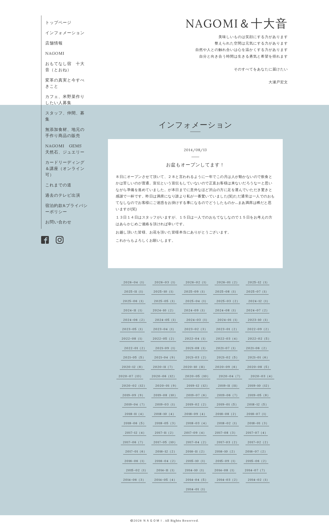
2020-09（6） (227, 367)
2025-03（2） (228, 301)
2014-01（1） (196, 489)
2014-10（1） (195, 470)
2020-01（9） (166, 385)
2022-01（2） (135, 348)
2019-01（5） (228, 404)
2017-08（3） (226, 432)
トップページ (58, 22)
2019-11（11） (228, 385)
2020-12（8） (133, 367)
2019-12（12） (198, 385)
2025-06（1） (134, 301)
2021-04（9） (165, 357)
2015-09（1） (226, 461)
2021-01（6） (259, 357)
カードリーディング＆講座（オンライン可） (65, 168)
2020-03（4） (262, 376)
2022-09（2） (259, 329)
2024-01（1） (228, 320)
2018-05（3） (166, 423)
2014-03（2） (228, 480)
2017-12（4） (135, 432)
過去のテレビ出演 (62, 195)
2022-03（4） (227, 338)
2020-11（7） (164, 367)
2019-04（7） (135, 404)
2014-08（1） (225, 470)
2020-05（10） (197, 376)
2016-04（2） (166, 461)
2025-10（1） (164, 291)
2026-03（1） (165, 282)
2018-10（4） (165, 414)
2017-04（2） (197, 442)
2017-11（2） (165, 432)
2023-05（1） (133, 329)
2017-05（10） (165, 442)
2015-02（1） (137, 470)
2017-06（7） (134, 442)
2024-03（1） (197, 320)
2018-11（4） (135, 414)
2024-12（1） (259, 301)
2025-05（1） (165, 301)
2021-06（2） (257, 348)
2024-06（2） (135, 320)
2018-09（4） (195, 414)
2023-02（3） (196, 329)
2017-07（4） (257, 432)
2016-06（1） (135, 461)
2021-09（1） (166, 348)
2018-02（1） (228, 423)
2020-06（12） (164, 376)
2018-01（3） (258, 423)
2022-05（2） (164, 338)
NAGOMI (57, 53)
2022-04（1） (196, 338)
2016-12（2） (166, 451)
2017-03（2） (228, 442)
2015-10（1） (196, 461)
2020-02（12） (134, 385)
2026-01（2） (228, 282)
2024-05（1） (166, 320)
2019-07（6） (197, 395)
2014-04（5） (197, 480)
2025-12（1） (258, 282)
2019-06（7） (228, 395)
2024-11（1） (133, 310)
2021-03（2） (197, 357)
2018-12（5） (258, 404)
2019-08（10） (165, 395)
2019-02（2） (197, 404)
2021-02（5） (228, 357)
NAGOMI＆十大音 (236, 23)
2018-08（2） (226, 414)
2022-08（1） (133, 338)
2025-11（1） (134, 291)
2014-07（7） (256, 470)
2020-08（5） (259, 367)
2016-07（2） (256, 451)
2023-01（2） (227, 329)
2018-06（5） (135, 423)
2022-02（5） (259, 338)
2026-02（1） (197, 282)
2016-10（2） (226, 451)
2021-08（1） (196, 348)
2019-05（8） (259, 395)
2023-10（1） (259, 320)
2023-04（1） (164, 329)
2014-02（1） (259, 480)
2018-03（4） (197, 423)
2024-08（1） (226, 310)
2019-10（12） (259, 385)
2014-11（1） (166, 470)
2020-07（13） (130, 376)
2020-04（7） (230, 376)
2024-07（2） (257, 310)
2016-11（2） (196, 451)
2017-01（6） (136, 451)
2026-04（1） (134, 282)
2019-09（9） (133, 395)
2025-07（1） (257, 291)
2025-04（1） (196, 301)
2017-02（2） (259, 442)
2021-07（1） (226, 348)
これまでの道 (58, 184)
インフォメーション (65, 32)
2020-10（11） (195, 367)
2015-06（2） (257, 461)
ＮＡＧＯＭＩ (153, 520)
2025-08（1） (226, 291)
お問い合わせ (58, 221)
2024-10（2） (164, 310)
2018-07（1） (257, 414)
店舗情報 (54, 43)
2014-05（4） (165, 480)
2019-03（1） (166, 404)
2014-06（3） (134, 480)
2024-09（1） (195, 310)
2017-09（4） (195, 432)
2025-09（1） (195, 291)
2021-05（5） (134, 357)
